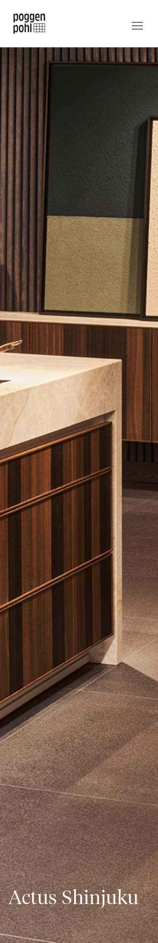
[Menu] (137, 24)
